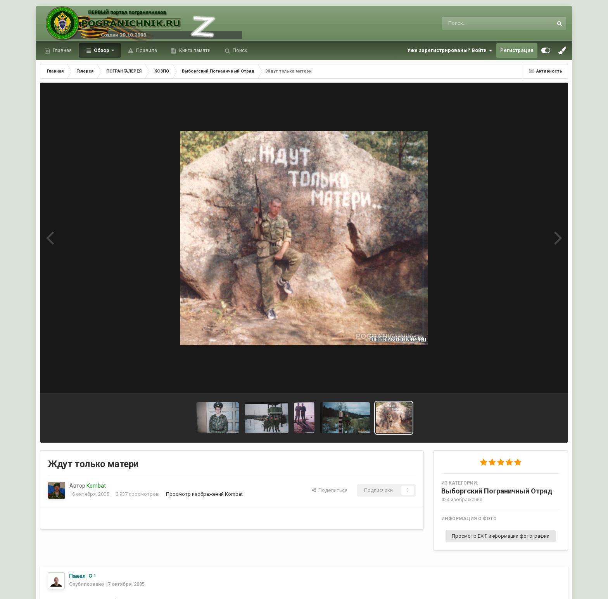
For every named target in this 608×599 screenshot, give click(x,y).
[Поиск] (483, 23)
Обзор (102, 50)
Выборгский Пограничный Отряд (496, 491)
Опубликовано (107, 584)
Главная (62, 50)
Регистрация (517, 50)
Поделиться (329, 490)
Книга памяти (194, 50)
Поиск (239, 50)
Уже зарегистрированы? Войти (449, 50)
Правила (146, 50)
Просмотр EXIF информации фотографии (500, 536)
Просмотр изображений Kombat (204, 494)
